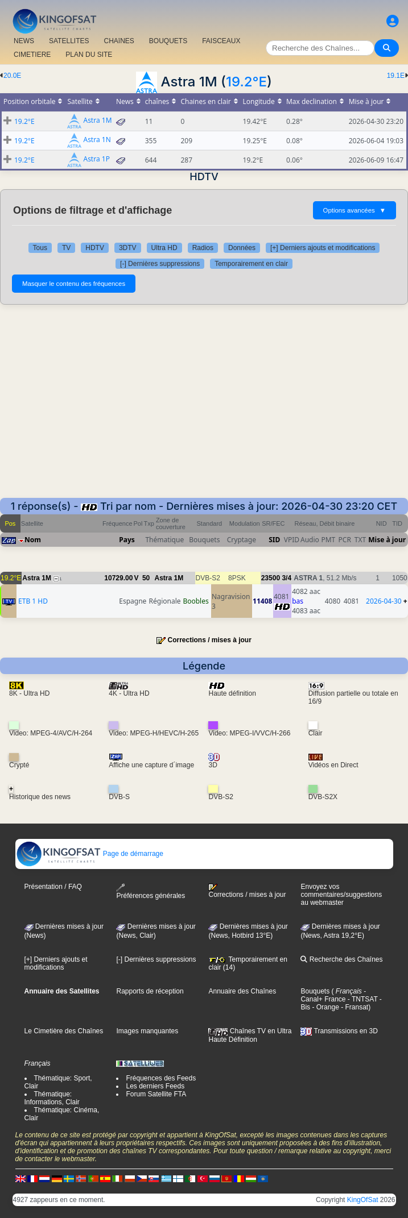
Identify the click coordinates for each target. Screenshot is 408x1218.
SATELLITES (69, 41)
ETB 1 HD (33, 601)
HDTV (94, 248)
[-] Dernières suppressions (160, 264)
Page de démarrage (89, 854)
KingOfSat (362, 1200)
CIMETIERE (32, 55)
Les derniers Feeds (155, 1086)
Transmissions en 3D (338, 1031)
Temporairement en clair (251, 264)
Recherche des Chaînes (341, 959)
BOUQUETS (168, 41)
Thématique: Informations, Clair (52, 1098)
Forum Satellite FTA (156, 1094)
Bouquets (314, 991)
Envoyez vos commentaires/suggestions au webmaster (341, 895)
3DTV (128, 248)
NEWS (24, 41)
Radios (202, 248)
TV (66, 248)
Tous (40, 248)
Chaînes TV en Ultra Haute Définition (249, 1035)
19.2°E (246, 81)
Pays (127, 539)
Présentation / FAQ (53, 887)
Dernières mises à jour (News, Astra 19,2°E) (340, 931)
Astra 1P (97, 159)
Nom (32, 539)
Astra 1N (97, 140)
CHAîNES (119, 41)
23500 (270, 578)
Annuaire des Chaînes (242, 991)
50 (146, 578)
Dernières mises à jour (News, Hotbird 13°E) (247, 931)
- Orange (324, 1007)
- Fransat (353, 1007)
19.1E (396, 76)
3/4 (286, 578)
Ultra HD (164, 248)
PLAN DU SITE (88, 55)
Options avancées (354, 210)
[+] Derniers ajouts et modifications (322, 248)
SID (274, 539)
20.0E (12, 76)
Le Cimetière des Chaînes (64, 1031)
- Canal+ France (333, 995)
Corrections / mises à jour (209, 640)
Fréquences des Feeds (161, 1078)
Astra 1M (98, 121)
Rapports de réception (149, 991)
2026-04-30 (384, 601)
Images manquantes (147, 1031)
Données (241, 248)
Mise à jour (387, 539)
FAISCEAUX (221, 41)
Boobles (195, 601)
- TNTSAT (362, 999)
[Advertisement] (204, 401)
